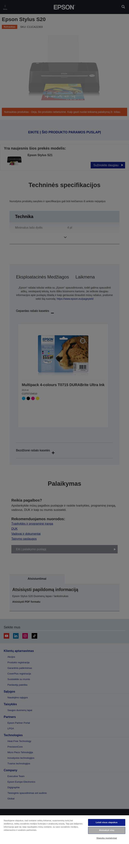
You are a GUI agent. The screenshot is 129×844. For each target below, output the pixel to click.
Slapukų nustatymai (106, 838)
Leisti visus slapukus (106, 822)
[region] (64, 829)
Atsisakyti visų (106, 830)
